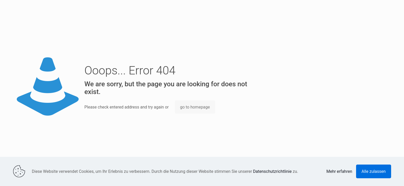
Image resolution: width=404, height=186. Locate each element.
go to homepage (195, 107)
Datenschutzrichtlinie (272, 171)
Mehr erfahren (339, 171)
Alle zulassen (373, 171)
